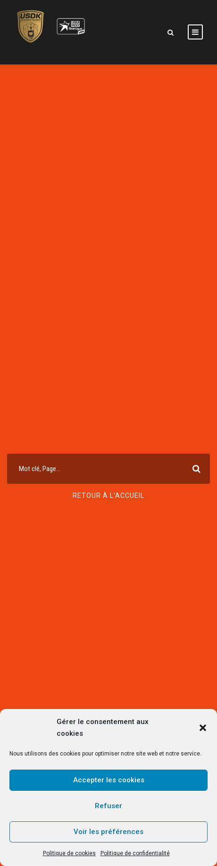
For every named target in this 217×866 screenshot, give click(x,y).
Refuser (108, 806)
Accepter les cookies (108, 780)
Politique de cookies (69, 853)
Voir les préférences (108, 831)
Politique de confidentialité (135, 853)
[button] (203, 727)
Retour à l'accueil (108, 495)
